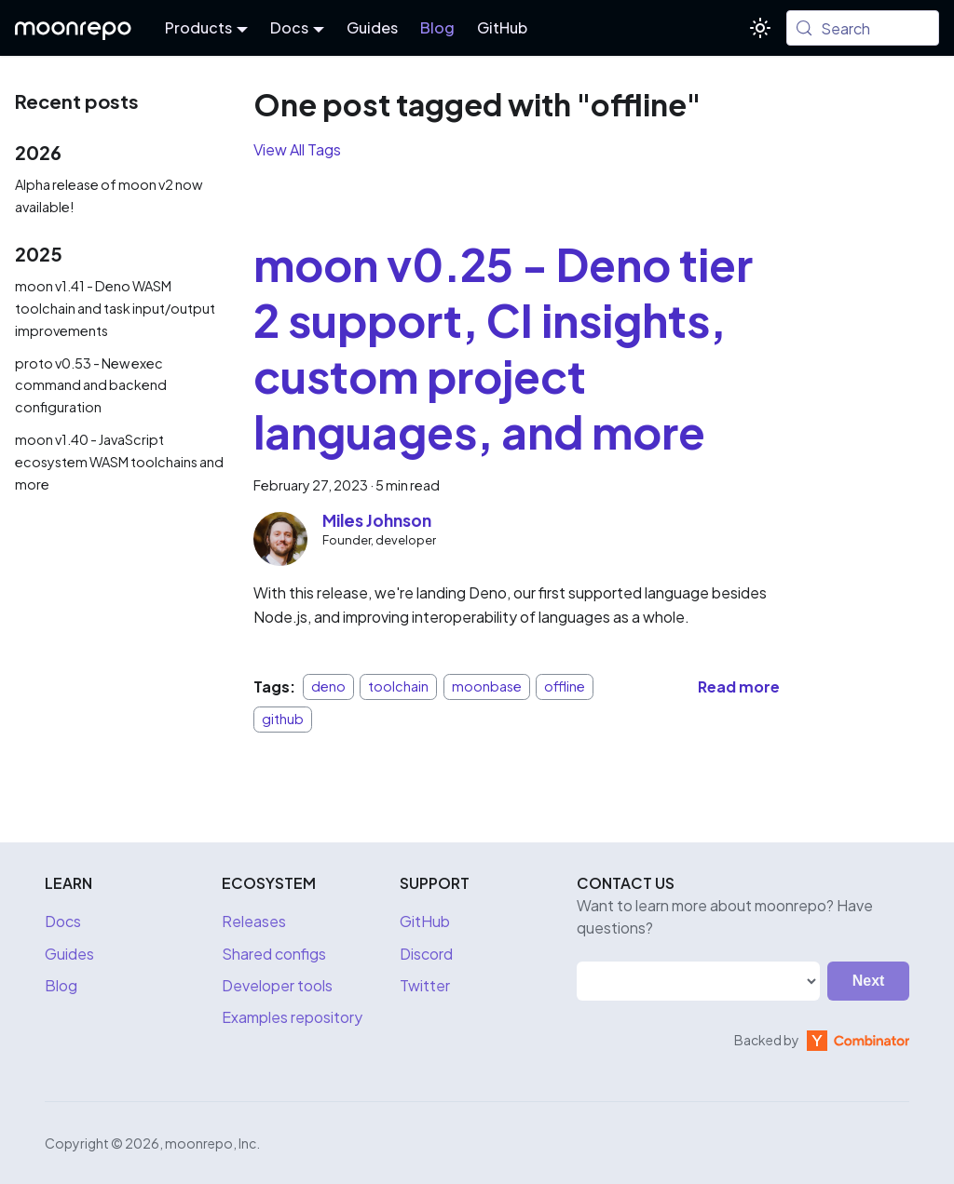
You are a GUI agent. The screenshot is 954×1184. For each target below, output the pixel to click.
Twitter (425, 985)
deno (328, 687)
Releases (254, 921)
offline (564, 687)
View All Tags (297, 149)
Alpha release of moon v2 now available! (108, 195)
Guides (372, 27)
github (283, 718)
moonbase (487, 687)
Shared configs (274, 953)
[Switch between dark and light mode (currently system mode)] (760, 28)
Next (868, 981)
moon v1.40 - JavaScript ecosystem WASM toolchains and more (119, 461)
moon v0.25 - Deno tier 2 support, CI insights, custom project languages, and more (503, 347)
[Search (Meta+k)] (862, 28)
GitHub (502, 27)
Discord (426, 953)
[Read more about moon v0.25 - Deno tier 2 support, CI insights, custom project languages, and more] (739, 686)
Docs (63, 921)
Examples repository (292, 1017)
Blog (437, 27)
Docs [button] (289, 27)
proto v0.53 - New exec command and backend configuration (91, 385)
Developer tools (277, 985)
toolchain (398, 687)
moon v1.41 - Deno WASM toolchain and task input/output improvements (115, 308)
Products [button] (198, 27)
